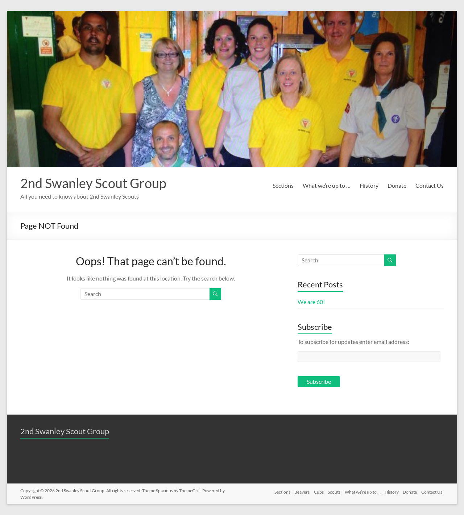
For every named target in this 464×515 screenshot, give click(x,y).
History (369, 185)
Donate (397, 185)
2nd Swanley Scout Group (93, 183)
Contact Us (429, 185)
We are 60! (311, 301)
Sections (283, 185)
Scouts (329, 490)
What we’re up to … (327, 185)
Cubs (312, 490)
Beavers (293, 490)
